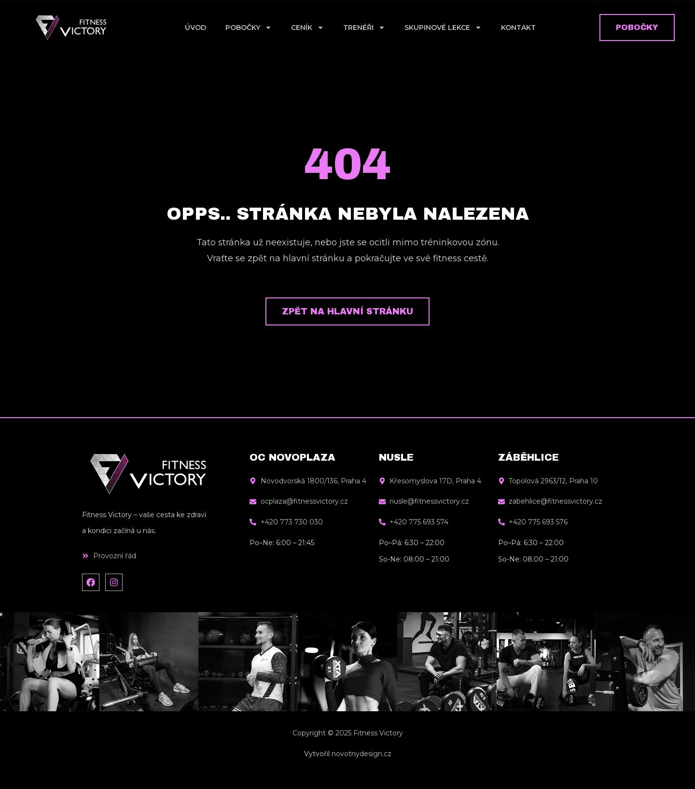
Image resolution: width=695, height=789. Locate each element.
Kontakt (518, 27)
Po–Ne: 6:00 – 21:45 (282, 542)
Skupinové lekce (443, 27)
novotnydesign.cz (361, 753)
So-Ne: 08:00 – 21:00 (414, 559)
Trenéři (364, 27)
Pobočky (248, 27)
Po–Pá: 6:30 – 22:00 (412, 542)
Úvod (195, 27)
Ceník (307, 27)
